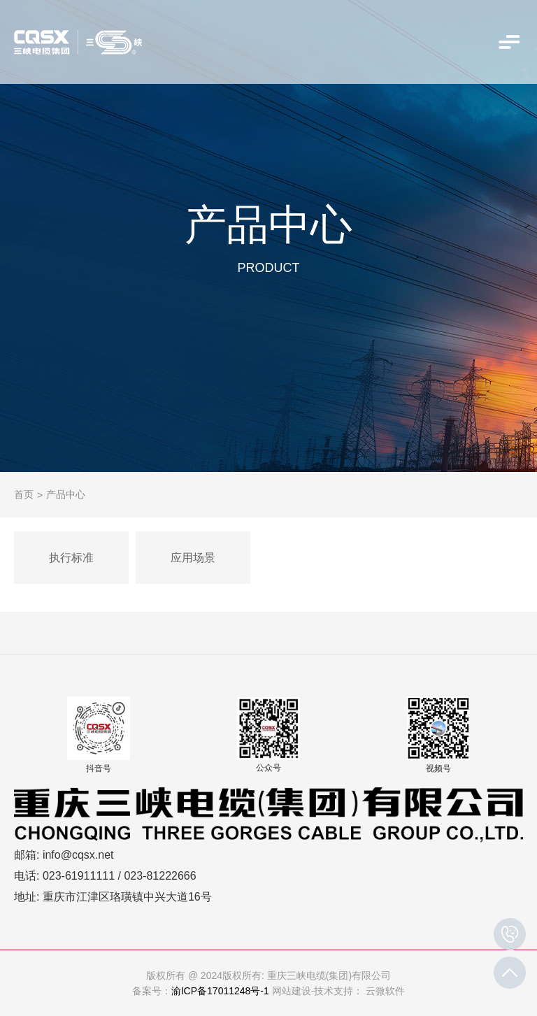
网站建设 (291, 990)
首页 (24, 494)
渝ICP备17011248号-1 (220, 990)
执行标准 (71, 558)
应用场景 (193, 558)
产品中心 (65, 494)
